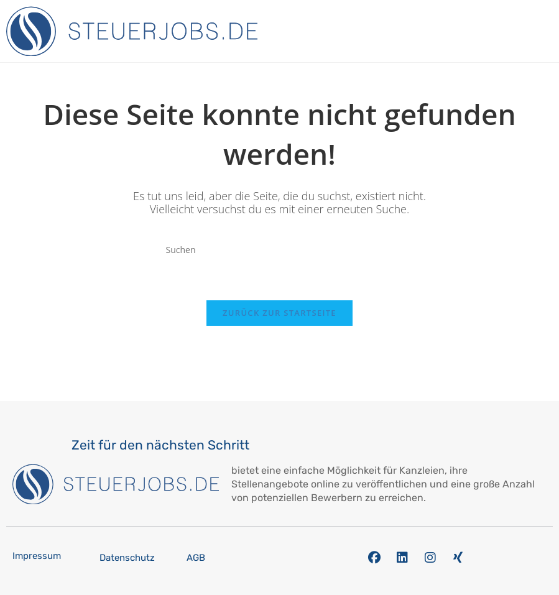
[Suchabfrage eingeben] (280, 250)
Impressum (36, 555)
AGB (196, 557)
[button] (549, 31)
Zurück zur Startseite (279, 312)
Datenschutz (127, 557)
